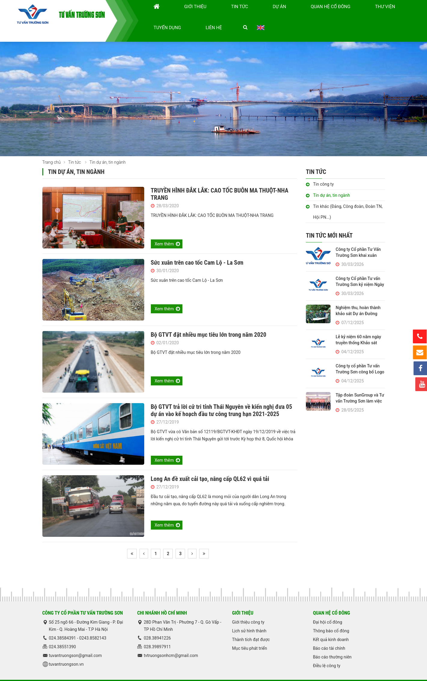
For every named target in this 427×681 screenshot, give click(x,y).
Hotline (420, 336)
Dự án (253, 14)
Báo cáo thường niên (332, 643)
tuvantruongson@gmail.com (75, 642)
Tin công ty (323, 171)
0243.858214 (91, 624)
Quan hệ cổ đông (287, 14)
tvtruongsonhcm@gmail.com (171, 642)
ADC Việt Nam (371, 673)
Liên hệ (385, 14)
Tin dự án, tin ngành (331, 182)
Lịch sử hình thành (249, 617)
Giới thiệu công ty (248, 609)
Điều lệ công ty (326, 652)
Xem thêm (164, 230)
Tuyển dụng (355, 14)
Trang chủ (51, 149)
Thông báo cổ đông (331, 617)
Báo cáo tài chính (329, 635)
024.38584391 (63, 624)
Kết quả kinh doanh (331, 626)
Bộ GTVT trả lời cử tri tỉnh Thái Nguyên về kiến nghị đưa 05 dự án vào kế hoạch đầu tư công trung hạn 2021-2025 (221, 397)
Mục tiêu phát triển (249, 635)
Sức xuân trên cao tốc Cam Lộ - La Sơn (197, 249)
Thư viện (325, 14)
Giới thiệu (205, 14)
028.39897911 (157, 633)
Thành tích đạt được (251, 626)
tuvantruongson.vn (66, 651)
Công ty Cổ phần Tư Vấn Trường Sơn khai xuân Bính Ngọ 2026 (358, 242)
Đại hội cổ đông (327, 609)
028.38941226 (157, 624)
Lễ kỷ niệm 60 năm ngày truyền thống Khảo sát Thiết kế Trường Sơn (358, 329)
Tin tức (231, 14)
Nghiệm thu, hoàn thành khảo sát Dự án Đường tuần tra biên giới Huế (358, 300)
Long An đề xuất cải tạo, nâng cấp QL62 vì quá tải (210, 465)
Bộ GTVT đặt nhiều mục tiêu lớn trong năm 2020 (209, 321)
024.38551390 (62, 633)
